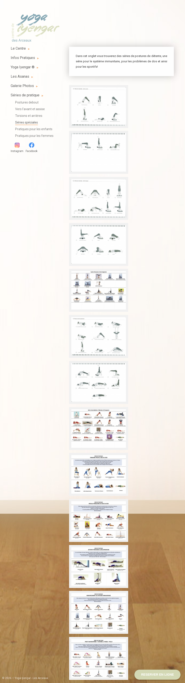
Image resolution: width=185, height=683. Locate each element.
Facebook (31, 147)
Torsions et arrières (28, 116)
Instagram (17, 147)
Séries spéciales (26, 122)
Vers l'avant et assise (30, 109)
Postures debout (27, 102)
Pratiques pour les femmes (34, 136)
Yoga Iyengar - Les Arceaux (35, 25)
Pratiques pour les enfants (33, 129)
